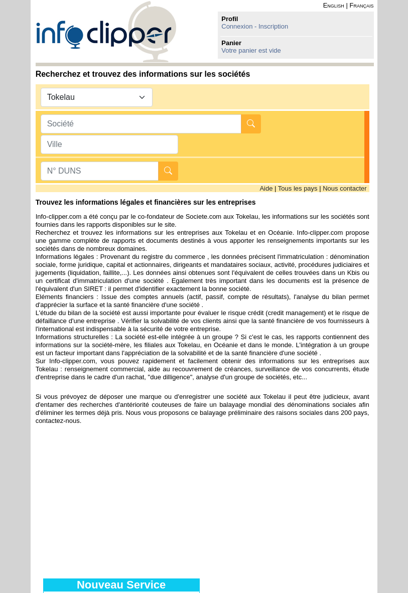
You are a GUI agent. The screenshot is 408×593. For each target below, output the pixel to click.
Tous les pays (298, 188)
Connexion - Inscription (254, 26)
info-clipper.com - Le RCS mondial (106, 31)
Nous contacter (344, 188)
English (333, 5)
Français (361, 5)
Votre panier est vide (251, 50)
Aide (266, 188)
